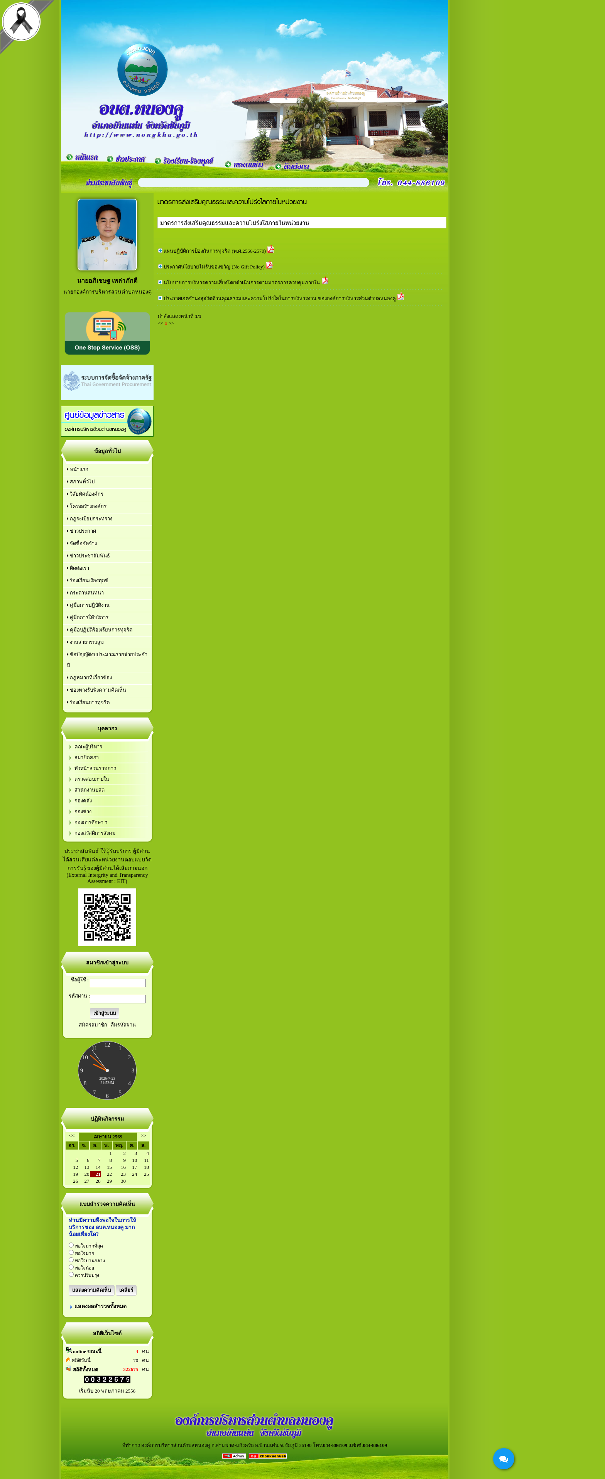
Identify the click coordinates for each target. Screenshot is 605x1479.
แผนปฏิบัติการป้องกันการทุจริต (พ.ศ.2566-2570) (215, 251)
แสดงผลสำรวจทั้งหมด (100, 1306)
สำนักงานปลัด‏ (89, 790)
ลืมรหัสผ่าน (123, 1025)
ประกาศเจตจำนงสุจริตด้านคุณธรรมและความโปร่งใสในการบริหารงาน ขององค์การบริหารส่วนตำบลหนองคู (279, 298)
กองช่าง (82, 811)
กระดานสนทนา (85, 593)
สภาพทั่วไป (81, 482)
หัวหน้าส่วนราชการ (95, 768)
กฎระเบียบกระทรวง (89, 519)
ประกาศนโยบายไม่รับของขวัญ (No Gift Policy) (214, 267)
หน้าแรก (77, 469)
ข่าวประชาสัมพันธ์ (88, 556)
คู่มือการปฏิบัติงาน (88, 605)
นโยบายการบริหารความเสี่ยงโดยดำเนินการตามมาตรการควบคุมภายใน (242, 282)
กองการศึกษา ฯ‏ (90, 822)
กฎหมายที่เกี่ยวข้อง (89, 677)
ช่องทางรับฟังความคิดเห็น (96, 690)
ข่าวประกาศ (81, 531)
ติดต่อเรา (78, 568)
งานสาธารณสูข (85, 642)
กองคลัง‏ (83, 801)
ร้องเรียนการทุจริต (88, 702)
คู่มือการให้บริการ (87, 617)
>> (143, 1135)
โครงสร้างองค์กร (86, 506)
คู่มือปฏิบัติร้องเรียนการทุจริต (99, 630)
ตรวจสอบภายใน (91, 779)
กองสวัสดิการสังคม (94, 833)
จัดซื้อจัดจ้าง (82, 543)
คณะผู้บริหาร (88, 747)
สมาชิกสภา (86, 757)
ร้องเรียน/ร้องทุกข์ (87, 580)
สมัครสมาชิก (93, 1025)
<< (72, 1135)
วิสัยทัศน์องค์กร (85, 494)
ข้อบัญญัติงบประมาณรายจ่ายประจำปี (107, 660)
